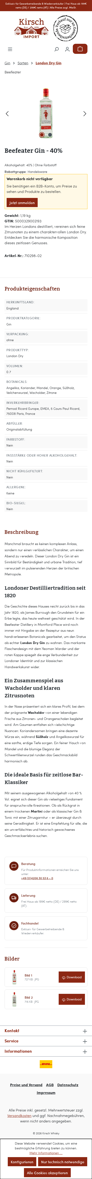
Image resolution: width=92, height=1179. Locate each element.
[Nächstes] (84, 113)
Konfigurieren (22, 1161)
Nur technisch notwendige (62, 1161)
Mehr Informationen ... (46, 1153)
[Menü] (10, 48)
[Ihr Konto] (67, 48)
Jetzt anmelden (22, 202)
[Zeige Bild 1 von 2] (42, 135)
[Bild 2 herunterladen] (72, 999)
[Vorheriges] (7, 113)
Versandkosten (19, 1115)
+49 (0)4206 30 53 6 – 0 (37, 878)
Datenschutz (67, 1084)
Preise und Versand (26, 1084)
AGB (50, 1084)
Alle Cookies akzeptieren (47, 1172)
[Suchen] (56, 48)
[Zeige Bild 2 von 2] (50, 135)
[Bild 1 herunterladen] (72, 977)
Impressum (46, 1092)
